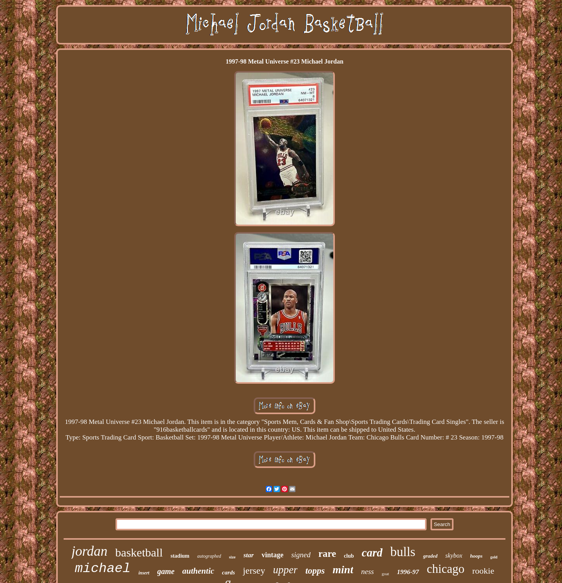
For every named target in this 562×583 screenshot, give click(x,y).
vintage (272, 555)
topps (315, 571)
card (372, 552)
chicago (445, 569)
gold (493, 557)
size (232, 557)
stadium (180, 556)
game (165, 571)
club (349, 556)
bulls (402, 552)
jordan (89, 551)
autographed (209, 556)
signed (301, 555)
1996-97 (408, 572)
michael (103, 568)
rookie (483, 571)
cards (228, 572)
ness (367, 571)
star (249, 555)
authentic (198, 571)
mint (343, 570)
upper (285, 570)
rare (327, 553)
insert (144, 573)
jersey (254, 570)
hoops (476, 556)
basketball (139, 552)
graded (430, 556)
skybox (453, 555)
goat (385, 573)
